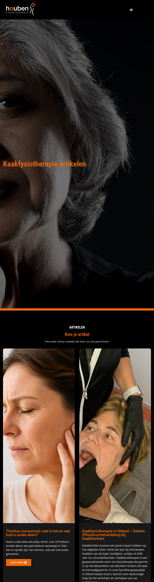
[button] (131, 9)
